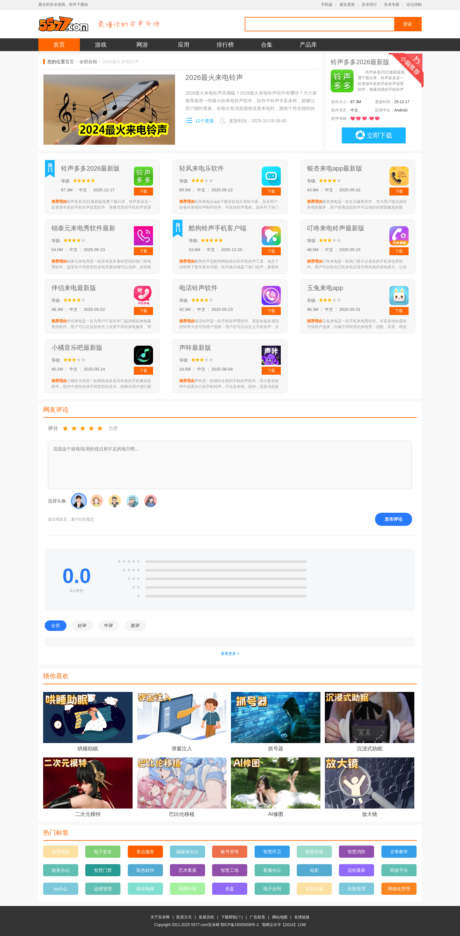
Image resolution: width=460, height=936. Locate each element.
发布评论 (393, 519)
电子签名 (103, 851)
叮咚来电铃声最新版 (335, 228)
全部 (55, 625)
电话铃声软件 (198, 287)
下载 (143, 191)
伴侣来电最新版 (73, 287)
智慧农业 (314, 888)
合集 (266, 45)
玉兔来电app (325, 287)
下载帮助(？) (232, 917)
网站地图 (280, 917)
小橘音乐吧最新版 (77, 347)
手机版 (327, 4)
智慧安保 (314, 851)
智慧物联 (61, 851)
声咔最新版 (195, 347)
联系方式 (184, 917)
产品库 (308, 45)
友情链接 (302, 917)
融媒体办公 (187, 851)
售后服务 (145, 851)
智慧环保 (187, 888)
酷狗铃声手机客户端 (217, 228)
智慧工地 (230, 870)
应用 (183, 45)
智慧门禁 (103, 870)
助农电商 (145, 888)
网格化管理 (399, 888)
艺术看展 (187, 870)
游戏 (100, 45)
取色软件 (145, 870)
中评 (108, 625)
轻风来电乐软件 (201, 168)
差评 (135, 625)
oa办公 (61, 888)
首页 (59, 45)
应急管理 (356, 888)
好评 (82, 625)
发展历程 (206, 917)
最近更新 (347, 4)
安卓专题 (391, 4)
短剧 (314, 870)
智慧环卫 (272, 851)
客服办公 (272, 870)
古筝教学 (399, 851)
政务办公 (61, 870)
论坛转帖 (414, 4)
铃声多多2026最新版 (90, 168)
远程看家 (356, 870)
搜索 (407, 24)
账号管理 (230, 851)
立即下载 (374, 135)
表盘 (229, 888)
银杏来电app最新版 (334, 168)
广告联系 (257, 917)
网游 (142, 45)
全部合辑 (88, 61)
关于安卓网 (160, 917)
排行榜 (225, 45)
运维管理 (103, 888)
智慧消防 (356, 851)
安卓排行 (369, 4)
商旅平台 (399, 870)
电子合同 (272, 888)
